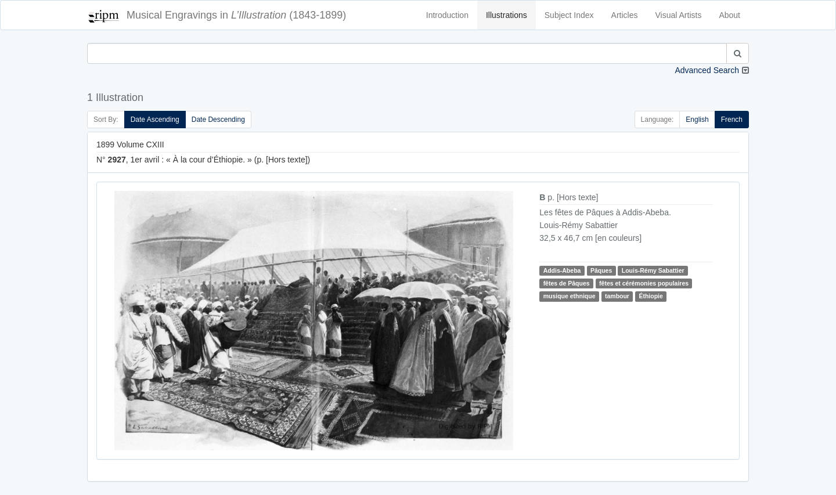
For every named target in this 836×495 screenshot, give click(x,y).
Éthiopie (650, 295)
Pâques (601, 270)
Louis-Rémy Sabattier (653, 270)
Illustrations (506, 15)
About (729, 15)
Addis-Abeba (562, 270)
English (697, 119)
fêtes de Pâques (566, 283)
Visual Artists (678, 15)
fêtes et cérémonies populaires (644, 283)
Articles (624, 15)
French (732, 119)
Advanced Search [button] (707, 70)
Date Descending (218, 119)
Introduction (447, 15)
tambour (617, 295)
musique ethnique (569, 295)
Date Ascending (155, 119)
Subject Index (569, 15)
